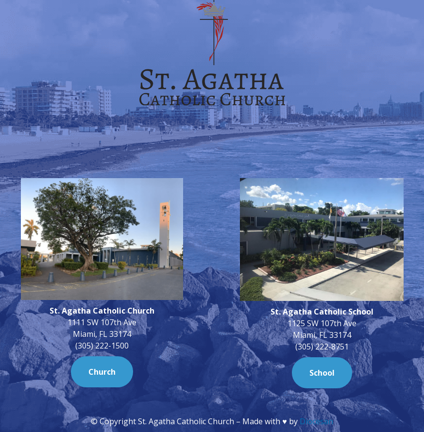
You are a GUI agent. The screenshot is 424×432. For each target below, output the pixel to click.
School (322, 372)
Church (102, 371)
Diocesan (316, 421)
